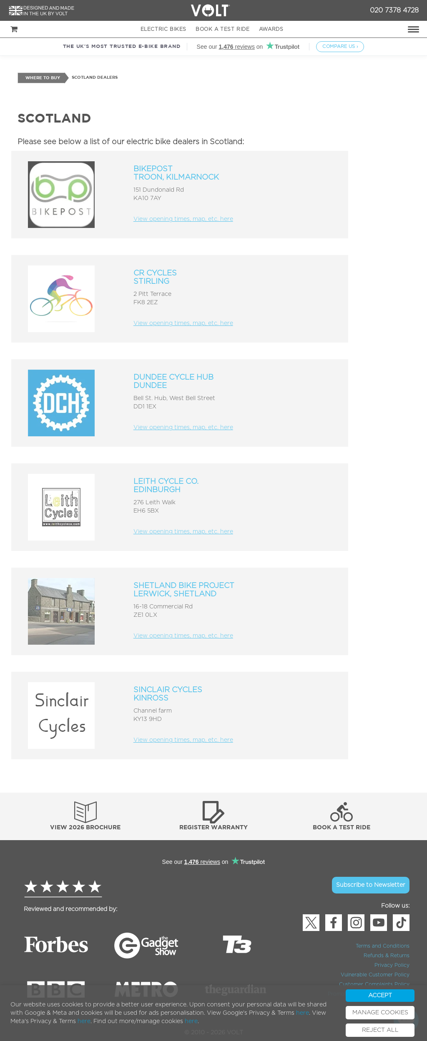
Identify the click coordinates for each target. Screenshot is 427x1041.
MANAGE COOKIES (380, 1013)
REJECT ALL (380, 1030)
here (302, 1013)
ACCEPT (380, 995)
